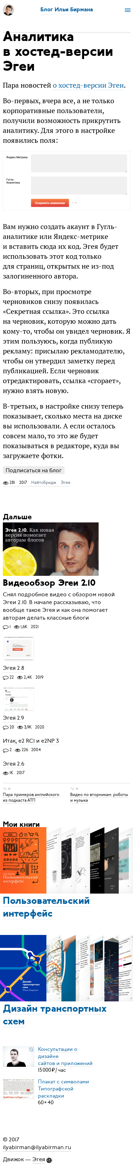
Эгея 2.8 (13, 668)
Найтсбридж (43, 482)
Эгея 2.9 (13, 718)
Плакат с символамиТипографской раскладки (63, 1088)
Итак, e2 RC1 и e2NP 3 (31, 741)
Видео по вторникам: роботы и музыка (99, 797)
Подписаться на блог (34, 470)
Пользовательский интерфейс (46, 907)
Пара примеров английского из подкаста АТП (31, 797)
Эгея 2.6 (13, 764)
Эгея (65, 482)
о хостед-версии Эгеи (88, 85)
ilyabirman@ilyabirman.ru (37, 1147)
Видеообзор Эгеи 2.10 (49, 584)
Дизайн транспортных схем (55, 1015)
